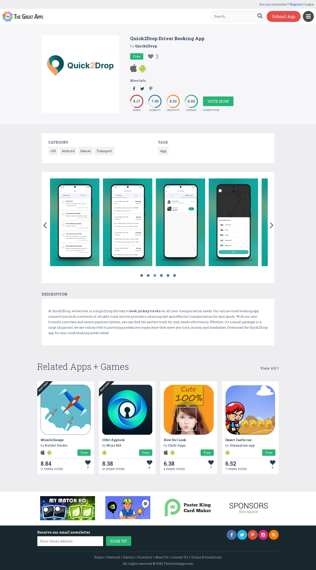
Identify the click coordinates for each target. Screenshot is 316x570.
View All (269, 368)
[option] (74, 223)
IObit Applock (113, 440)
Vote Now (218, 101)
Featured (113, 557)
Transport (104, 151)
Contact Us (179, 557)
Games (85, 151)
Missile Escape (52, 440)
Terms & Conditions (206, 557)
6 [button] (174, 275)
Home (99, 557)
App (163, 151)
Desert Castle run (238, 440)
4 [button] (161, 275)
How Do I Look (175, 440)
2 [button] (148, 275)
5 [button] (168, 275)
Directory (144, 557)
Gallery (129, 557)
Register (296, 4)
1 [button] (141, 275)
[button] (45, 224)
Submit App (283, 16)
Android (68, 151)
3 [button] (155, 275)
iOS (53, 151)
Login (309, 4)
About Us (162, 557)
